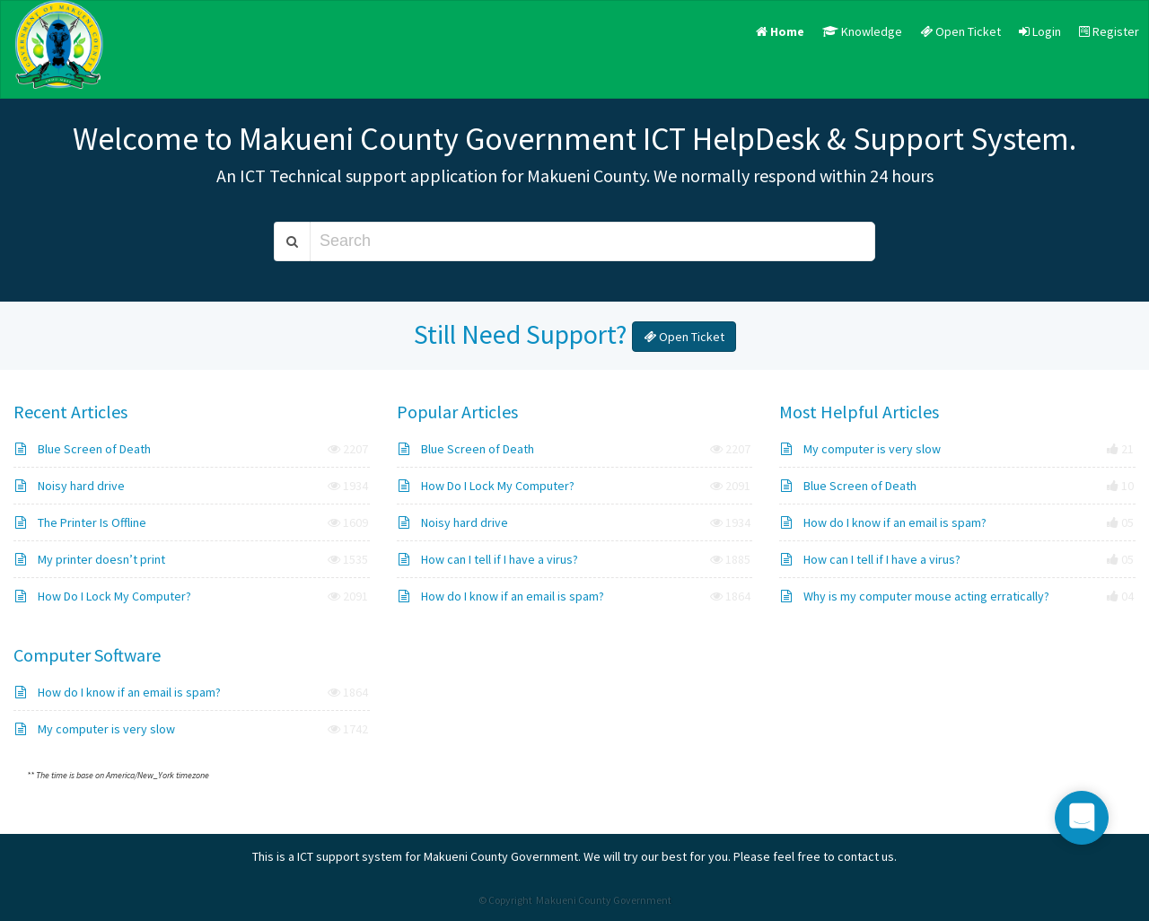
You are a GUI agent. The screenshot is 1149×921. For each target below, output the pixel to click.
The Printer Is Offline (80, 522)
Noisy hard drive (70, 486)
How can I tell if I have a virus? (488, 559)
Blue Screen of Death (83, 449)
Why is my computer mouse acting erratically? (915, 596)
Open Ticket (960, 31)
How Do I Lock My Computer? (103, 596)
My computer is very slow (861, 449)
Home (780, 31)
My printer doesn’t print (90, 559)
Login (1040, 31)
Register (1109, 31)
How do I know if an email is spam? (501, 596)
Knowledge (862, 31)
